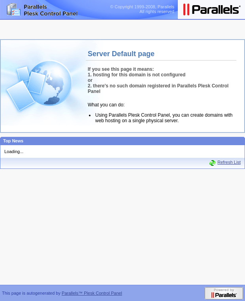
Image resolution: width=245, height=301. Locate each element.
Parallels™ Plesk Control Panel (92, 293)
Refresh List (229, 162)
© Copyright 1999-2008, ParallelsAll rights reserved (142, 9)
